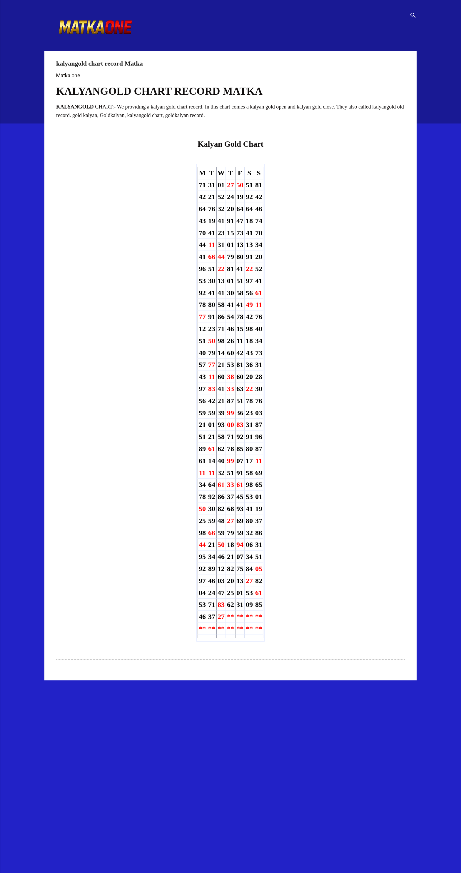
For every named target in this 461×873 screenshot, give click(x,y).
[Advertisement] (216, 731)
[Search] (413, 16)
